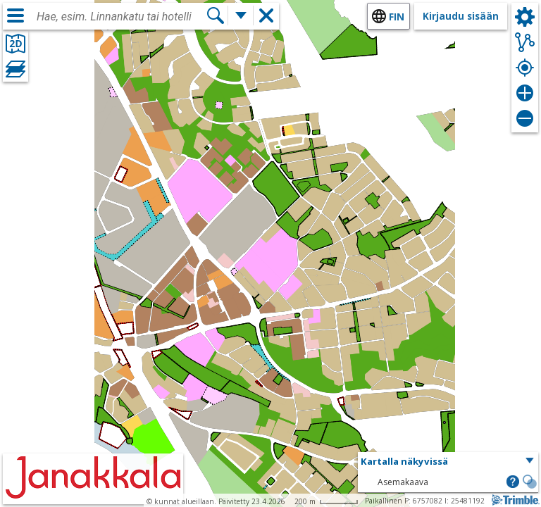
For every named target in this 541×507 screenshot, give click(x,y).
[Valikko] (15, 15)
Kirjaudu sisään (461, 16)
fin (396, 16)
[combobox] (121, 16)
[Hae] (215, 15)
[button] (448, 462)
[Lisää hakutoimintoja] (241, 15)
